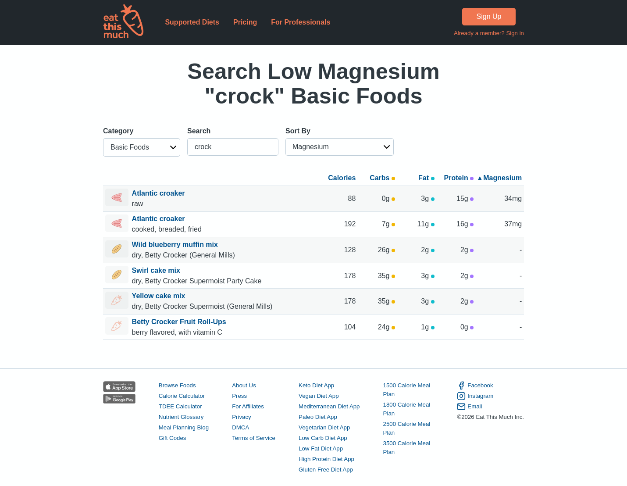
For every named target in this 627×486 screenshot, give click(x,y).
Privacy (241, 417)
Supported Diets (192, 22)
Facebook (475, 385)
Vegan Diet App (318, 396)
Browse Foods (177, 385)
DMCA (240, 427)
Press (239, 396)
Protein (459, 178)
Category (118, 131)
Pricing (245, 22)
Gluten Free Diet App (326, 469)
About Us (244, 385)
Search (198, 131)
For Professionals (300, 22)
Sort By (297, 131)
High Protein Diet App (326, 459)
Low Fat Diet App (321, 448)
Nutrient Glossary (181, 417)
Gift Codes (172, 438)
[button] (141, 147)
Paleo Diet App (318, 417)
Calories (342, 178)
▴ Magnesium (500, 178)
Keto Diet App (316, 385)
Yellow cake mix (159, 296)
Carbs (382, 178)
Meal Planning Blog (184, 427)
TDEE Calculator (180, 406)
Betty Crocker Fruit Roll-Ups (180, 321)
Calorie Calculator (182, 396)
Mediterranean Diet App (329, 406)
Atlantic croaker (159, 193)
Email (469, 406)
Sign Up (489, 16)
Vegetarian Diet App (324, 427)
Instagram (475, 396)
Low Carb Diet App (323, 438)
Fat (426, 178)
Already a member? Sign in (489, 33)
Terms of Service (253, 438)
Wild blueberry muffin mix (176, 244)
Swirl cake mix (157, 270)
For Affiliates (248, 406)
